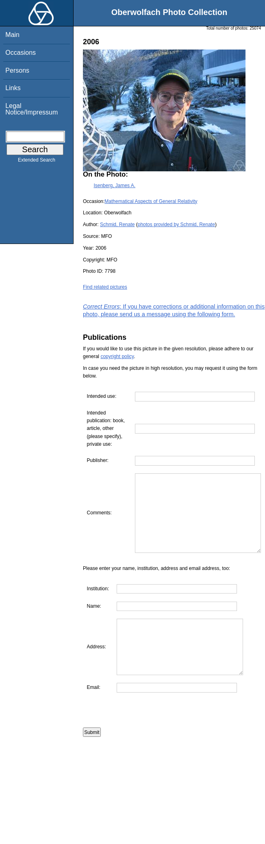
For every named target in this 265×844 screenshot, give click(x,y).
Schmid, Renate (117, 224)
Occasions (20, 52)
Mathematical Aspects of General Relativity (150, 201)
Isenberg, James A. (114, 185)
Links (12, 87)
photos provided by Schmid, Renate (176, 224)
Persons (17, 70)
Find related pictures (105, 287)
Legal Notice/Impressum (31, 109)
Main (12, 34)
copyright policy (117, 356)
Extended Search (36, 161)
